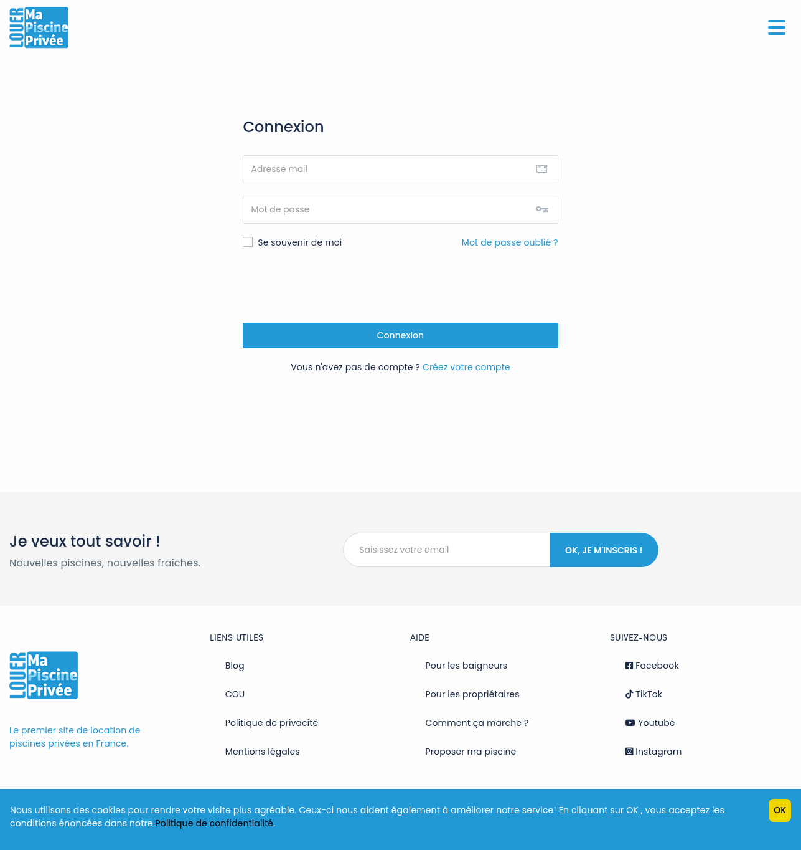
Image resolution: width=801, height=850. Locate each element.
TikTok (643, 694)
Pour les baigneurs (467, 665)
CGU (235, 694)
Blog (235, 665)
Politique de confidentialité (215, 823)
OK (780, 810)
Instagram (653, 751)
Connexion (400, 335)
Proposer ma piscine (471, 751)
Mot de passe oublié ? (510, 242)
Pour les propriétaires (473, 694)
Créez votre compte (466, 367)
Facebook (652, 665)
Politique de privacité (272, 723)
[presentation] (400, 286)
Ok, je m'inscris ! (603, 550)
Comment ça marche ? (477, 723)
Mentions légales (262, 751)
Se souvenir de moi (292, 242)
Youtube (650, 723)
